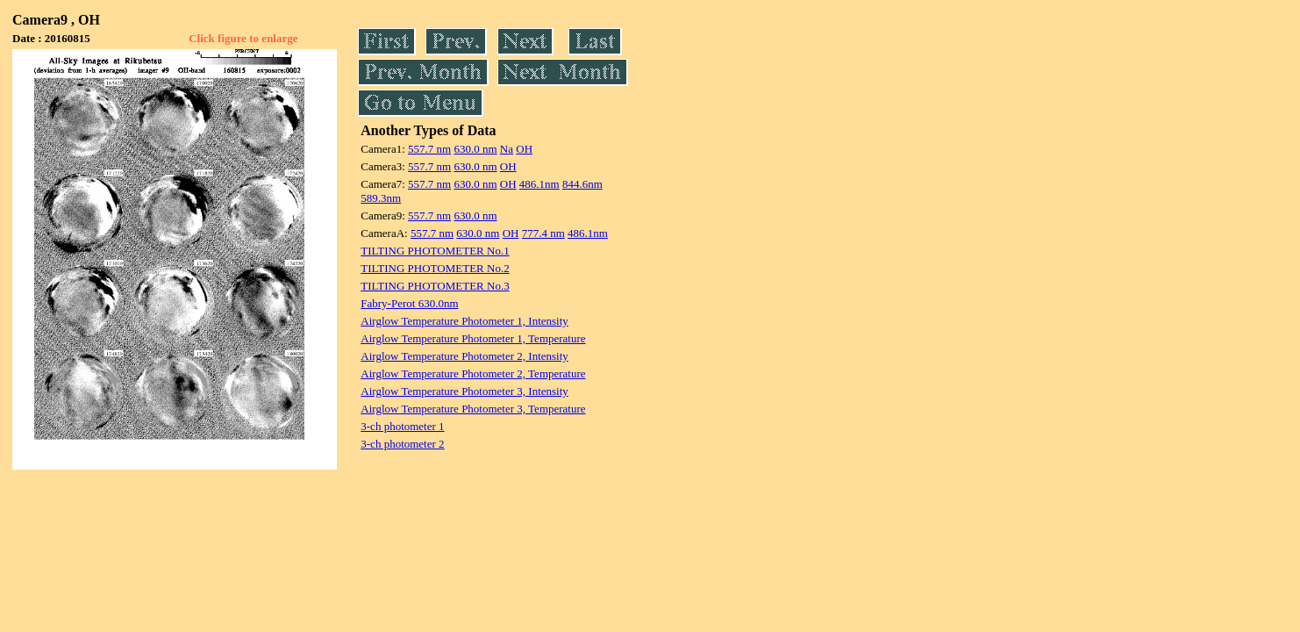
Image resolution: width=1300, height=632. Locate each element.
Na (506, 148)
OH (524, 148)
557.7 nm (429, 148)
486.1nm (539, 183)
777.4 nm (543, 233)
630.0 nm (475, 148)
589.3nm (381, 198)
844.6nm (582, 183)
